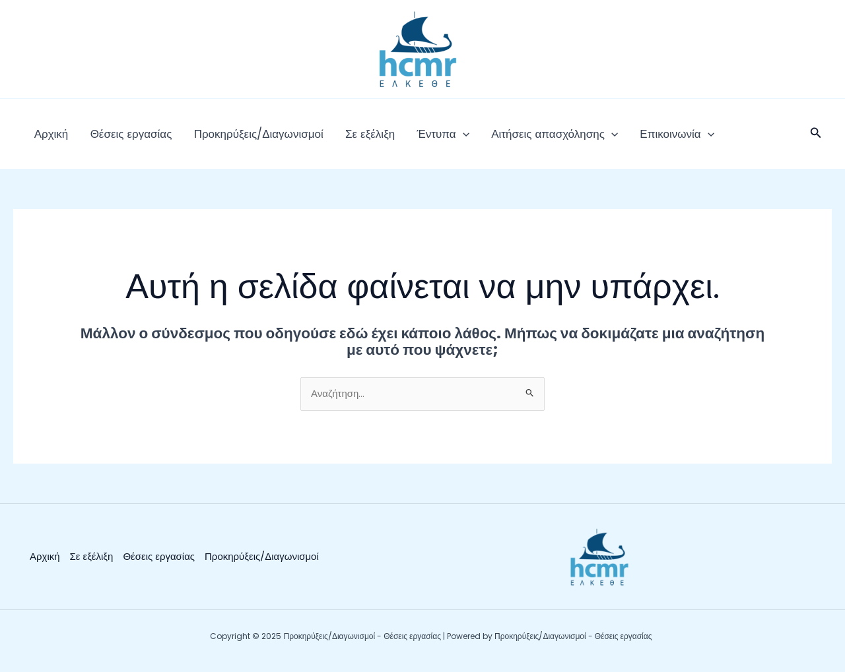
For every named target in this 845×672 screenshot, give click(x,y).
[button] (816, 138)
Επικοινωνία (620, 138)
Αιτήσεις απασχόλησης (506, 138)
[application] (423, 138)
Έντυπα (404, 138)
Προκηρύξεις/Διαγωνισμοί (236, 138)
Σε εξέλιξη (339, 138)
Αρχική (47, 138)
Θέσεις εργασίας (118, 138)
